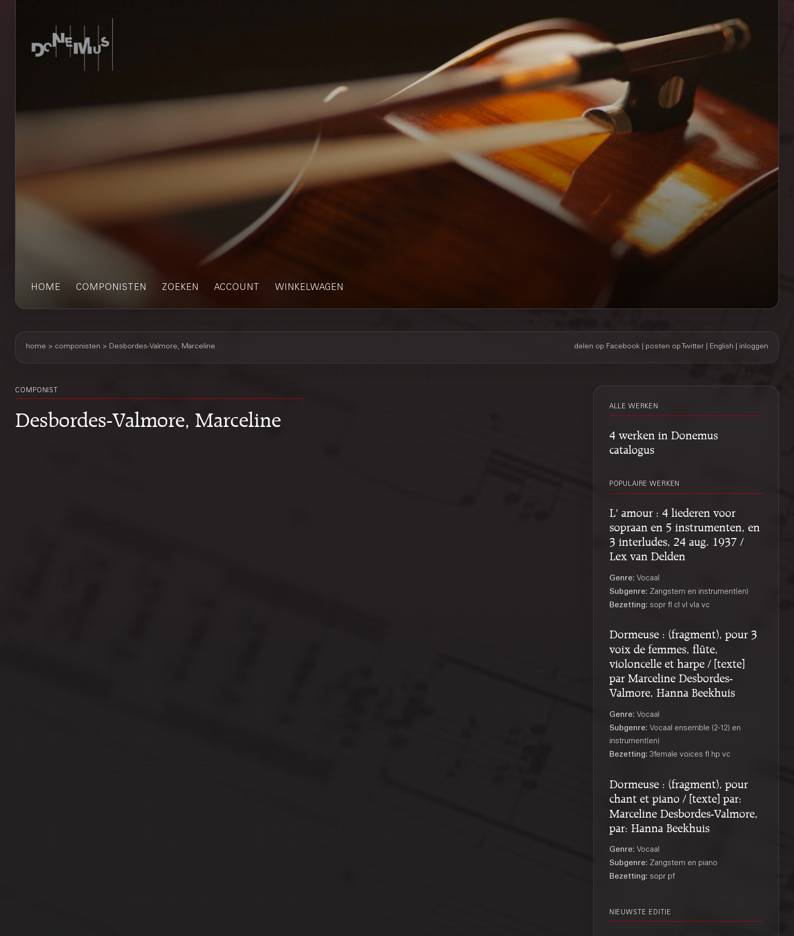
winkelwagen (309, 288)
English (721, 346)
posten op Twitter (675, 346)
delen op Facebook (607, 346)
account (237, 288)
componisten (111, 288)
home (46, 288)
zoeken (180, 288)
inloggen (753, 346)
